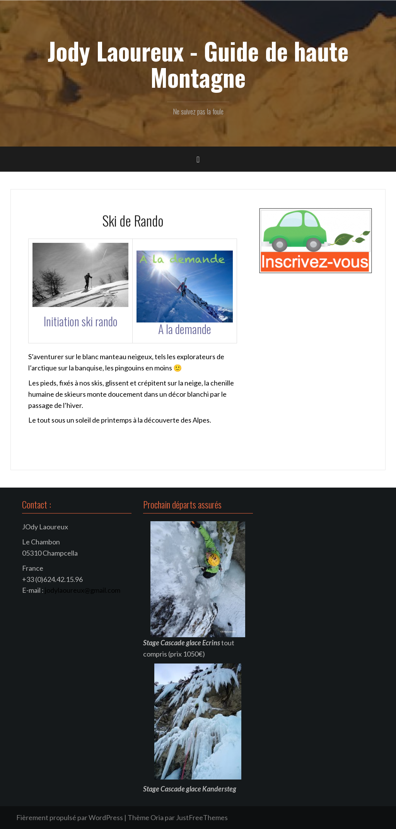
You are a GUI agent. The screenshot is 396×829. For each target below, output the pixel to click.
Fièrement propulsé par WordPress (69, 817)
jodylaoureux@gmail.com (82, 590)
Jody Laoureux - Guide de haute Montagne (198, 64)
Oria (157, 817)
